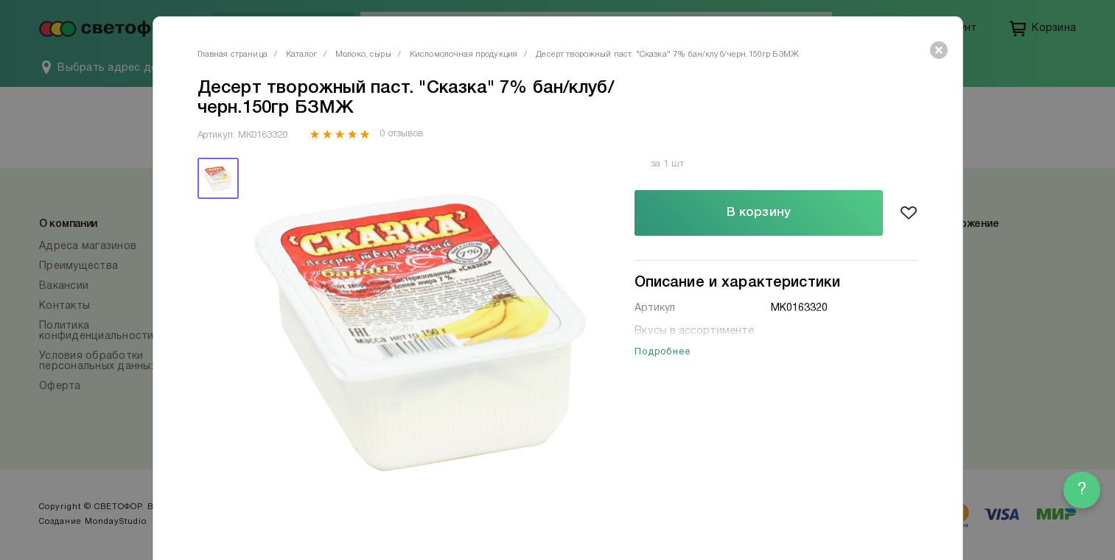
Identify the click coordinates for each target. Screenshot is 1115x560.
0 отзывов (401, 134)
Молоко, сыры (363, 54)
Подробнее (663, 352)
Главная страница (233, 54)
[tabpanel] (420, 333)
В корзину (759, 212)
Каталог (301, 54)
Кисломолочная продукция (463, 54)
